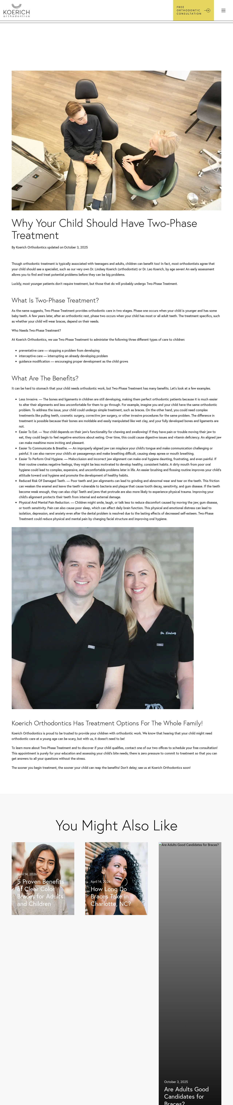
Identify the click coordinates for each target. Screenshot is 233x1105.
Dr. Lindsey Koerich (103, 269)
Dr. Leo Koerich (153, 269)
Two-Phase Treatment (162, 284)
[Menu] (223, 10)
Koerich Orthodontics (31, 247)
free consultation (205, 748)
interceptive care (31, 356)
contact (130, 748)
